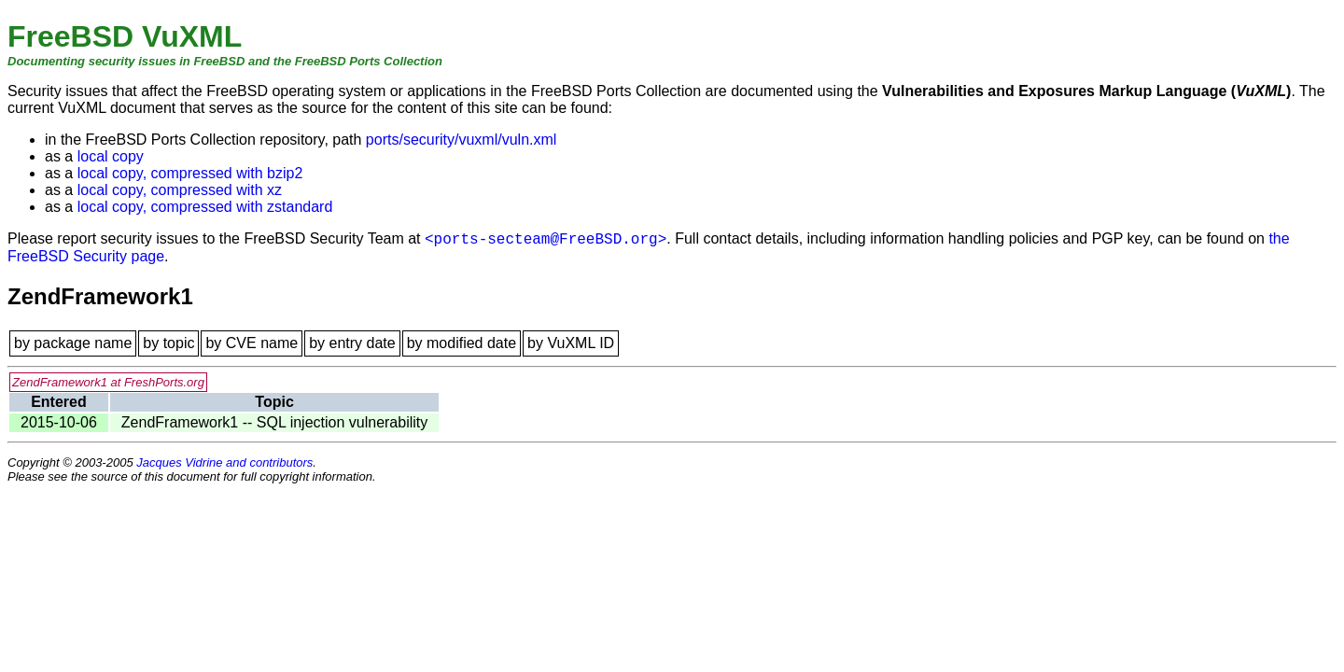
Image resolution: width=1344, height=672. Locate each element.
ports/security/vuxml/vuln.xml (461, 139)
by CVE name (251, 343)
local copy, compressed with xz (179, 190)
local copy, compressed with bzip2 (190, 173)
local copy (110, 156)
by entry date (352, 343)
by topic (168, 343)
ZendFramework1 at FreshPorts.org (108, 382)
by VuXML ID (570, 343)
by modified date (461, 343)
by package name (73, 343)
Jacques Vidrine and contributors (224, 462)
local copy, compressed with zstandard (205, 207)
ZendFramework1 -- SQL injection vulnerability (274, 422)
